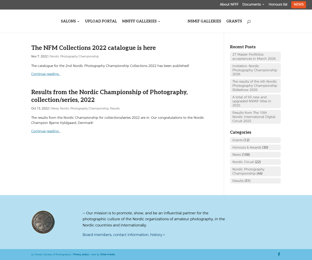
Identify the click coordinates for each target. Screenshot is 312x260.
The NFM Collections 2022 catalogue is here (93, 48)
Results (115, 108)
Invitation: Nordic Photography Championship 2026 (254, 70)
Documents (251, 4)
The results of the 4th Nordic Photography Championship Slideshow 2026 (254, 86)
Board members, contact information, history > (124, 235)
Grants (234, 21)
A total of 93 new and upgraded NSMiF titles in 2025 (251, 101)
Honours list (278, 4)
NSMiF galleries (204, 21)
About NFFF (229, 4)
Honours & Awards (246, 147)
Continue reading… (45, 74)
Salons (68, 21)
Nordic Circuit (243, 162)
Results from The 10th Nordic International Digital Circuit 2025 (253, 117)
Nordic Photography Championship (74, 56)
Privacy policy (81, 254)
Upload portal (101, 21)
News (299, 4)
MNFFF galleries (139, 21)
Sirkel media (107, 254)
